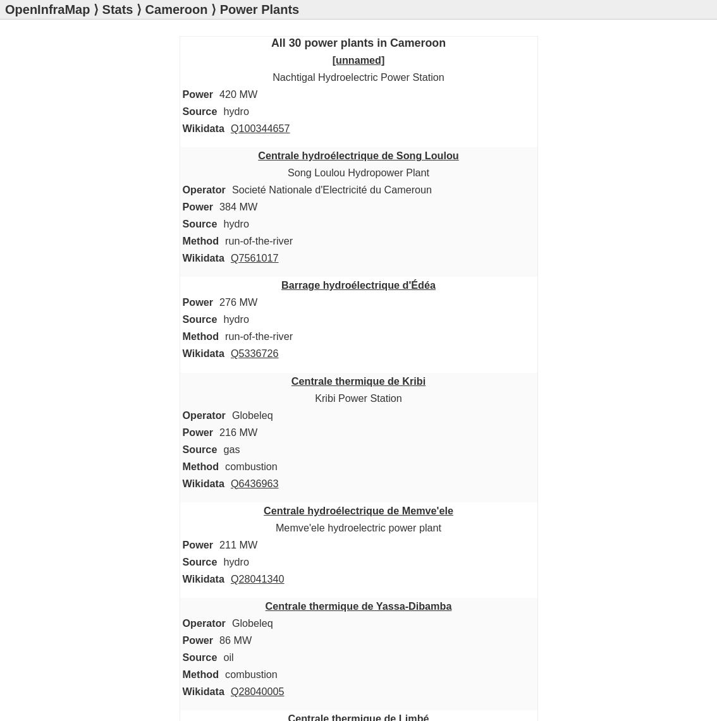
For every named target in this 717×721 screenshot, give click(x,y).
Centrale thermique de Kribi (358, 381)
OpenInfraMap (47, 9)
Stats (117, 9)
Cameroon (176, 9)
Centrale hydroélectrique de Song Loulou (358, 155)
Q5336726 (255, 353)
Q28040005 (258, 691)
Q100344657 (260, 128)
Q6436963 (255, 483)
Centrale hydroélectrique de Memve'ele (358, 510)
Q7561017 (255, 258)
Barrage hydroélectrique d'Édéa (358, 285)
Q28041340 (258, 579)
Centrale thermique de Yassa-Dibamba (359, 606)
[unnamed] (359, 60)
